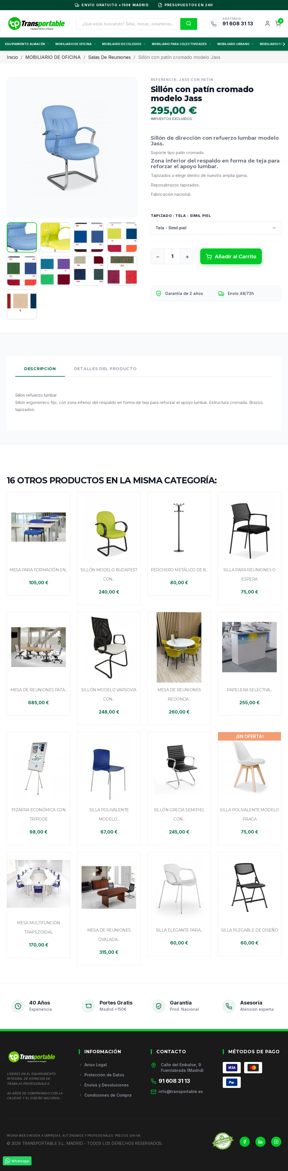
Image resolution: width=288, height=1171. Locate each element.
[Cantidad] (172, 256)
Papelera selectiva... (249, 689)
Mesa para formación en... (39, 569)
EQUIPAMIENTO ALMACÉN (27, 44)
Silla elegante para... (179, 930)
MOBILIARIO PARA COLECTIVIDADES (182, 44)
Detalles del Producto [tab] (105, 368)
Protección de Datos (101, 1074)
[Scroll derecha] (283, 44)
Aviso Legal (93, 1064)
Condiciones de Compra (105, 1095)
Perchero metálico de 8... (179, 569)
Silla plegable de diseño (249, 930)
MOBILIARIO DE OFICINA (75, 44)
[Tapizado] (216, 228)
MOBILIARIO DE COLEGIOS (124, 44)
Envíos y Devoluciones (104, 1085)
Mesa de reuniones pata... (38, 689)
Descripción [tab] (40, 368)
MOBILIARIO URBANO (235, 44)
